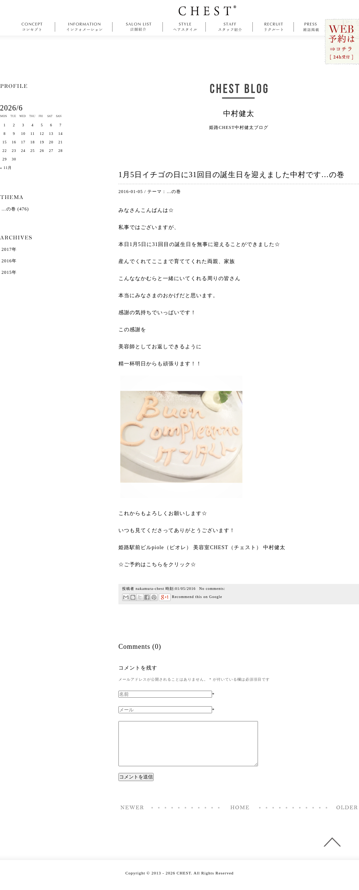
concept (34, 27)
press (311, 27)
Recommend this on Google (190, 597)
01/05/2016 (185, 589)
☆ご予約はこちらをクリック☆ (157, 564)
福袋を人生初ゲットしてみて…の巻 (132, 816)
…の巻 (174, 191)
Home (240, 816)
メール (126, 597)
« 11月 (6, 168)
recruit (273, 27)
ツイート (139, 597)
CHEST (207, 11)
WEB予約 (341, 42)
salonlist (138, 27)
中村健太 (238, 113)
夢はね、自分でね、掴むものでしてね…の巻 (345, 816)
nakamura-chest (150, 589)
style (184, 27)
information (85, 27)
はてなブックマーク (132, 597)
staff (229, 27)
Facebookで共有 (146, 597)
